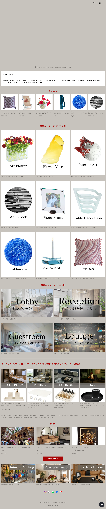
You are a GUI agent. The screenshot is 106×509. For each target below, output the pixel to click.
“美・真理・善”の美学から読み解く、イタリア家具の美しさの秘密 (53, 67)
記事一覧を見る (53, 458)
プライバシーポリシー (45, 502)
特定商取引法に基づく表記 (59, 502)
